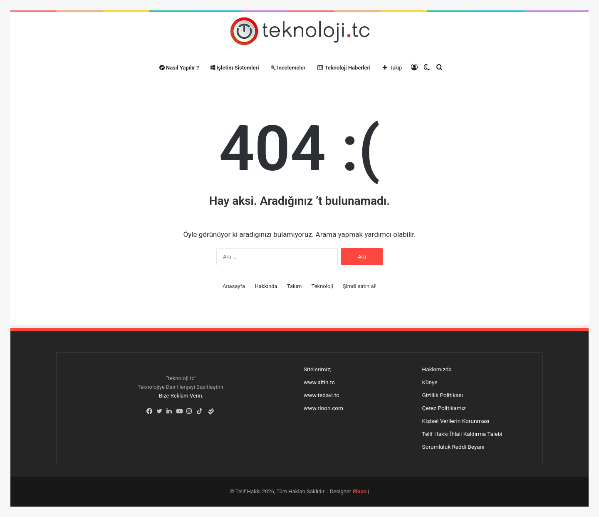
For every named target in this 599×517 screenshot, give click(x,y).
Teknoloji (322, 286)
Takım (294, 286)
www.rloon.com (323, 408)
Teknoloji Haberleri (343, 68)
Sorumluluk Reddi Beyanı (453, 446)
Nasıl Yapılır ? (179, 68)
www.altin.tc (319, 382)
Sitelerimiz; (318, 369)
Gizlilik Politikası (442, 395)
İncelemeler (288, 68)
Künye (430, 382)
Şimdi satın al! (359, 286)
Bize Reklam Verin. (181, 396)
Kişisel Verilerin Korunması (456, 421)
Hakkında (266, 286)
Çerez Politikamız (444, 408)
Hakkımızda (437, 369)
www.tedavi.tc (321, 395)
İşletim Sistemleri (234, 68)
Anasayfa (234, 286)
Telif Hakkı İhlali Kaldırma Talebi (462, 433)
